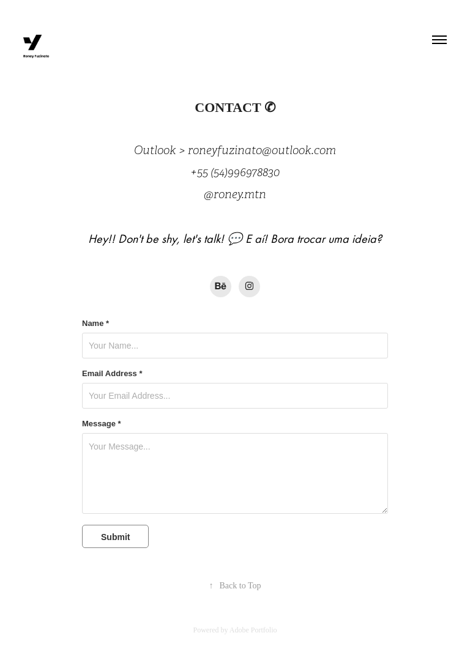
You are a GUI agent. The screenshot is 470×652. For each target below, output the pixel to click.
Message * (101, 424)
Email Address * (112, 373)
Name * (95, 323)
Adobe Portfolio (253, 630)
